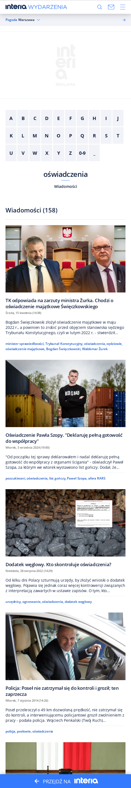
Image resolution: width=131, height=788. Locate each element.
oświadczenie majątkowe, (25, 349)
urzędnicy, (14, 601)
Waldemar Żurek (95, 349)
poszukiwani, (16, 478)
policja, (11, 731)
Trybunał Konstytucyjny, (64, 343)
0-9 (82, 153)
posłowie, (24, 731)
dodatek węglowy (78, 601)
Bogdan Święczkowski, (63, 349)
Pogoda (11, 20)
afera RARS (97, 478)
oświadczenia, (95, 343)
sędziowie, (114, 343)
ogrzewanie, (31, 601)
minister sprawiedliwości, (25, 343)
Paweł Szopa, (77, 478)
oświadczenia (65, 174)
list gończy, (57, 478)
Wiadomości (65, 186)
